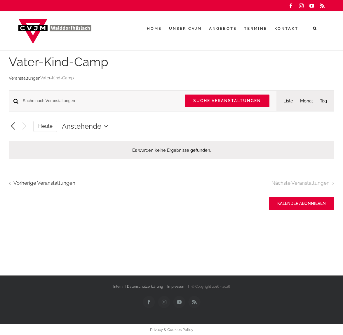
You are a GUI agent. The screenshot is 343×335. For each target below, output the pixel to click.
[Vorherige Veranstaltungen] (13, 126)
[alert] (171, 150)
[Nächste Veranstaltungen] (24, 126)
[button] (315, 28)
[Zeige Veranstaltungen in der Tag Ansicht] (323, 101)
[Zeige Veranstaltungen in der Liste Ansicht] (288, 101)
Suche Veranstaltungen (227, 100)
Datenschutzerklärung (145, 287)
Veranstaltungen (24, 78)
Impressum (176, 287)
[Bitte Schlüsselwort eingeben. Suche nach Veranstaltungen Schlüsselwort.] (100, 101)
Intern (118, 287)
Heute (45, 126)
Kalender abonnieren (301, 203)
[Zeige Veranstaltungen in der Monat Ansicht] (306, 101)
